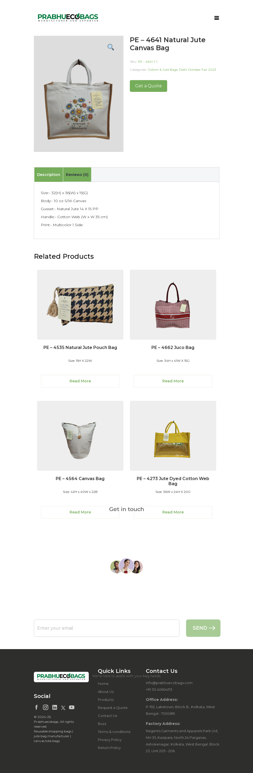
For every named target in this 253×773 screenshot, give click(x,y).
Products (106, 699)
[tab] (48, 174)
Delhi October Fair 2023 (197, 70)
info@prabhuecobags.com (169, 683)
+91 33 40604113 (159, 689)
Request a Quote (113, 707)
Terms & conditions (114, 731)
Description (48, 174)
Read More (80, 381)
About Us (106, 691)
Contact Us (107, 715)
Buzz (102, 723)
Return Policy (109, 747)
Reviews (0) (77, 174)
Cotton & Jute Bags (163, 70)
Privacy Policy (110, 739)
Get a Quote (148, 85)
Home (103, 683)
